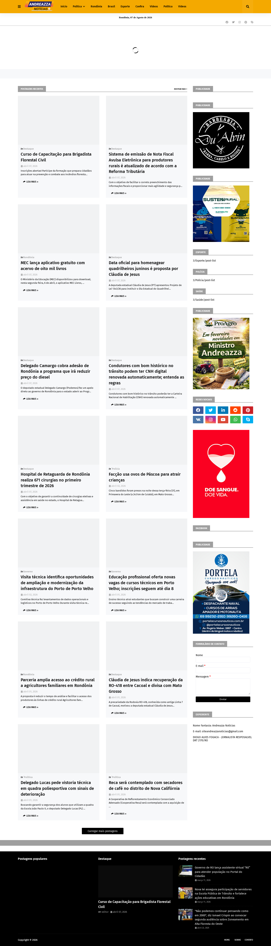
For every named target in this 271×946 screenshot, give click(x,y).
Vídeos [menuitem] (154, 6)
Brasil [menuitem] (111, 6)
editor (105, 911)
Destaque (28, 149)
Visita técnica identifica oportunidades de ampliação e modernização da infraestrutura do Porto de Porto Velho (57, 582)
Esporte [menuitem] (125, 6)
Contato (249, 940)
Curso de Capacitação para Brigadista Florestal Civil (56, 157)
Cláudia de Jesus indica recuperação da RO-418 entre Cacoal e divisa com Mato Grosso (146, 685)
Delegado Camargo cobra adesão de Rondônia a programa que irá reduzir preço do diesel (55, 371)
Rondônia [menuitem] (96, 6)
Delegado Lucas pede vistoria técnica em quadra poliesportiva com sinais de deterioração (57, 788)
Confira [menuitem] (140, 6)
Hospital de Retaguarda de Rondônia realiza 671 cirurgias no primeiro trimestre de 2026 (55, 480)
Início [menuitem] (64, 6)
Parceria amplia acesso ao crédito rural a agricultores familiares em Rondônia (57, 682)
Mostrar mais (180, 89)
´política (28, 777)
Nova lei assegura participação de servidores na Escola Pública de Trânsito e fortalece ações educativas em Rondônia (223, 894)
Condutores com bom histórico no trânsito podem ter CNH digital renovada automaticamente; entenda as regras (146, 374)
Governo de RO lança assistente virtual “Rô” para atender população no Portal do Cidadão (222, 872)
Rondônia (28, 257)
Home (227, 940)
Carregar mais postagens (103, 831)
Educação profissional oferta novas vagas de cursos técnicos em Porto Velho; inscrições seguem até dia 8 (142, 582)
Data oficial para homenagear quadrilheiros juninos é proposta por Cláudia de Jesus (143, 268)
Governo (28, 571)
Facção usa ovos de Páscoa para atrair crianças (145, 477)
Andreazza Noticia (48, 939)
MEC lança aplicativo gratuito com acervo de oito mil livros (53, 265)
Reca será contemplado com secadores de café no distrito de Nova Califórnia (145, 785)
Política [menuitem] (77, 6)
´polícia (115, 469)
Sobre (237, 940)
